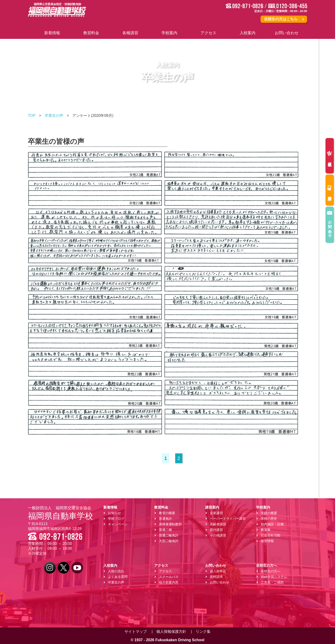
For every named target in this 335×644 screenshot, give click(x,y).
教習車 (266, 530)
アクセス (165, 571)
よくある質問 (117, 577)
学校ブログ (116, 518)
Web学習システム (274, 577)
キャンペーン (117, 524)
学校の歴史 (269, 518)
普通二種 (165, 530)
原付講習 (216, 530)
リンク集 (203, 632)
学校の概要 (269, 513)
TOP (32, 116)
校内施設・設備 (272, 524)
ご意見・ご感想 (272, 582)
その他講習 (218, 535)
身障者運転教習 (170, 524)
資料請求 (329, 189)
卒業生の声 (54, 116)
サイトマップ (135, 632)
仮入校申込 (329, 155)
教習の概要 (167, 513)
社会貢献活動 (270, 535)
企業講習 (216, 513)
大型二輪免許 (168, 541)
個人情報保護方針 (171, 632)
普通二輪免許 (168, 535)
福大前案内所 (168, 582)
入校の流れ (116, 571)
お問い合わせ (330, 222)
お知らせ (114, 513)
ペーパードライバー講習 (228, 518)
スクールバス (168, 577)
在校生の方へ (270, 571)
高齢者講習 (218, 524)
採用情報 (267, 541)
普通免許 (165, 518)
